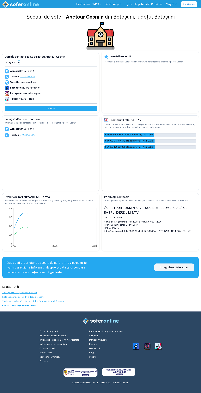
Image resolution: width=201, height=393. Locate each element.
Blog (91, 352)
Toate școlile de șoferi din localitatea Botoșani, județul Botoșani (33, 301)
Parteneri (44, 361)
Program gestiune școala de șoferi (106, 331)
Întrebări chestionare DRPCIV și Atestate (59, 340)
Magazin (93, 344)
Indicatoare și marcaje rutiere (54, 344)
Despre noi (94, 348)
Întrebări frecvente (98, 340)
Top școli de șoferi (49, 331)
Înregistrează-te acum (174, 267)
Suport (92, 357)
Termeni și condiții (120, 382)
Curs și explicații (47, 348)
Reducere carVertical (50, 357)
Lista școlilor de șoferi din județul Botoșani (23, 297)
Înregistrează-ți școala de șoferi (19, 305)
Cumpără (93, 335)
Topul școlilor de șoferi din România (19, 292)
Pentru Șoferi (46, 352)
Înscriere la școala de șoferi (53, 335)
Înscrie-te (50, 108)
